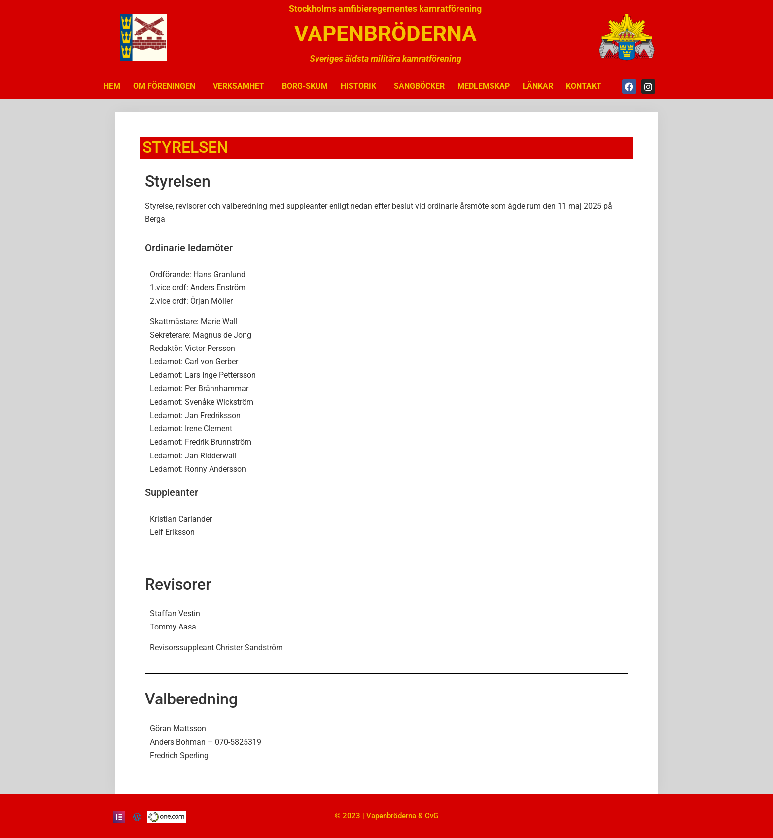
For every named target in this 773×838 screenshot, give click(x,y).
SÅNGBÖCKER (419, 86)
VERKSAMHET (241, 86)
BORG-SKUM (305, 86)
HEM (112, 86)
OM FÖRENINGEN (166, 86)
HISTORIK (361, 86)
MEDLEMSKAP (483, 86)
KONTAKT (583, 86)
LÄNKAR (538, 86)
